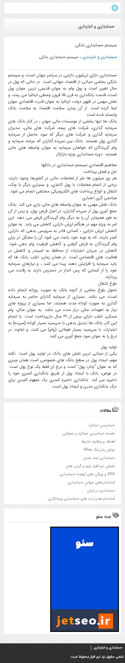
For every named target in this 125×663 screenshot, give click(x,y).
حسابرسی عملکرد (101, 425)
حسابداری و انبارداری (108, 647)
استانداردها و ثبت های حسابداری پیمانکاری (81, 499)
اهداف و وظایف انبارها (98, 442)
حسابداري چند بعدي (99, 458)
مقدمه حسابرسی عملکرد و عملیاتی (88, 434)
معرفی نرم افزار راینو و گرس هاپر (90, 466)
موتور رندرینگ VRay (99, 450)
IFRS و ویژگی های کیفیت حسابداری (87, 474)
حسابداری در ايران (101, 491)
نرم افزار (94, 657)
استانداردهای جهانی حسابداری (91, 482)
